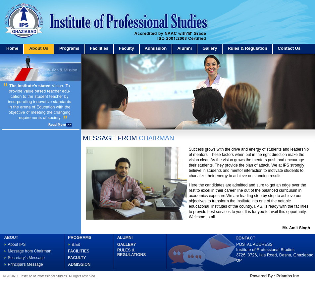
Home (12, 48)
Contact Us (289, 48)
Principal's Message (25, 264)
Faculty (126, 48)
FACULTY (77, 257)
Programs (69, 48)
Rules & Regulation (247, 48)
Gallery (209, 48)
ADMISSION (79, 264)
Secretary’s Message (26, 257)
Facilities (99, 48)
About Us (38, 48)
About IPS (17, 244)
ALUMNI (125, 237)
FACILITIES (78, 251)
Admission (156, 48)
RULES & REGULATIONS (131, 252)
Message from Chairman (29, 251)
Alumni (184, 48)
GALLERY (126, 244)
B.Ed (76, 244)
